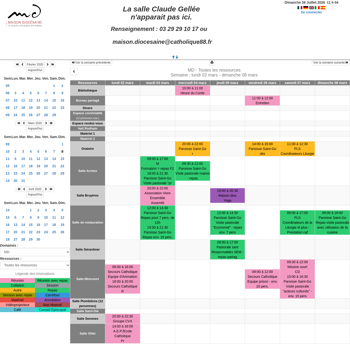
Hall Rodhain (87, 128)
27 (38, 115)
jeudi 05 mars (227, 83)
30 (16, 181)
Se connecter (311, 12)
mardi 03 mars (157, 83)
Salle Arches (87, 171)
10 (16, 100)
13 (38, 100)
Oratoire (87, 148)
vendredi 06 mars (262, 83)
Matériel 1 (87, 133)
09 (7, 115)
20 (38, 108)
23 (62, 108)
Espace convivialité (87, 113)
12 (31, 100)
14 (46, 100)
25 (23, 115)
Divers (88, 108)
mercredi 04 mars (192, 83)
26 (31, 115)
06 (7, 93)
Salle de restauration (87, 222)
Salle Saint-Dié (87, 311)
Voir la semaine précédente (91, 62)
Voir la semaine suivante (331, 62)
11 (23, 100)
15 (54, 100)
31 (23, 181)
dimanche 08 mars (332, 83)
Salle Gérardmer (87, 249)
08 (7, 108)
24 (16, 115)
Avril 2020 (34, 189)
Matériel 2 (87, 138)
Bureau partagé (87, 100)
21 (46, 108)
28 (46, 115)
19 (31, 108)
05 (7, 86)
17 (16, 108)
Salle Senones (87, 318)
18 (23, 108)
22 (54, 108)
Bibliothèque (87, 90)
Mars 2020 (35, 123)
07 (7, 100)
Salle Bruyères (87, 195)
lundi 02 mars (122, 83)
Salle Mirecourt (87, 279)
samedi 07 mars (297, 83)
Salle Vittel (88, 333)
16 (62, 100)
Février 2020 (35, 64)
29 (54, 115)
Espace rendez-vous (87, 123)
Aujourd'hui (35, 70)
